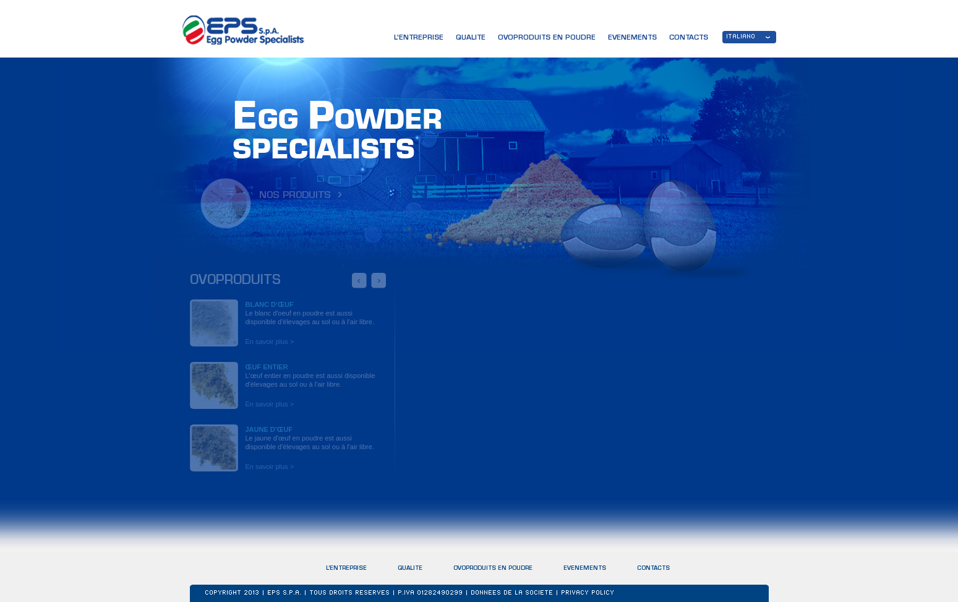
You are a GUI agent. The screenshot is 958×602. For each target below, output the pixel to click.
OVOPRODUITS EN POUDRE (492, 568)
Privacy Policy (588, 593)
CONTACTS (653, 569)
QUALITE (470, 38)
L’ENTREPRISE (418, 38)
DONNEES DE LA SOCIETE (512, 593)
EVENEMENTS (584, 568)
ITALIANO (741, 37)
